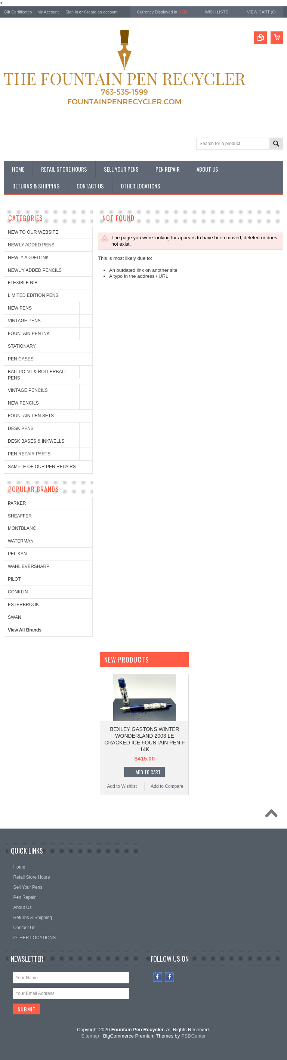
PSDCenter (193, 1036)
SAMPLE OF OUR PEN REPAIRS (42, 466)
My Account (48, 12)
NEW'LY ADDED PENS (31, 245)
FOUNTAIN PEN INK (29, 333)
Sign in (71, 12)
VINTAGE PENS (24, 320)
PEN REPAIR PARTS (29, 454)
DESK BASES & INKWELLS (36, 441)
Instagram (170, 976)
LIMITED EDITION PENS (33, 295)
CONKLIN (18, 591)
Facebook (157, 976)
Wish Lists (216, 12)
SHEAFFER (20, 516)
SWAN (14, 617)
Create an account (101, 12)
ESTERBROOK (23, 604)
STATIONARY (22, 346)
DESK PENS (21, 428)
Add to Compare (167, 786)
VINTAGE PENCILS (27, 390)
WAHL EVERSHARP (28, 566)
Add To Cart (148, 772)
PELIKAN (17, 553)
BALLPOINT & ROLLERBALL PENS (37, 375)
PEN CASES (21, 359)
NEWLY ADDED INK (28, 257)
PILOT (14, 579)
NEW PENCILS (23, 403)
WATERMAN (21, 541)
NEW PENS (20, 308)
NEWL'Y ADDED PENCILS (35, 270)
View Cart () (261, 12)
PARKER (17, 503)
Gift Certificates (18, 12)
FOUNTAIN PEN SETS (31, 415)
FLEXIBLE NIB (22, 282)
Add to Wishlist (122, 786)
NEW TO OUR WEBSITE (33, 232)
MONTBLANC (22, 528)
